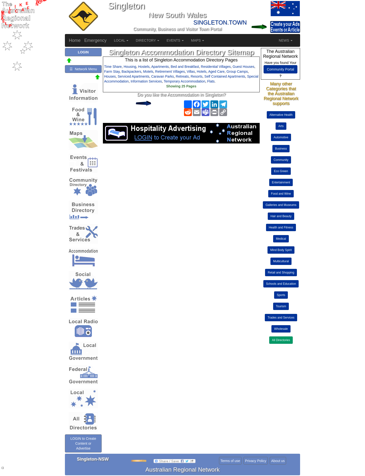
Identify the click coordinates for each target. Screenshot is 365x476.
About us (278, 461)
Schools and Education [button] (281, 284)
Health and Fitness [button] (281, 227)
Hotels (202, 71)
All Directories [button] (281, 340)
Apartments (160, 67)
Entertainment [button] (281, 182)
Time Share (113, 67)
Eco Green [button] (281, 171)
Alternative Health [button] (281, 115)
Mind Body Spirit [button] (281, 250)
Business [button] (281, 148)
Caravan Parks (162, 76)
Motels (148, 71)
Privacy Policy (255, 461)
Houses (110, 76)
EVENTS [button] (175, 40)
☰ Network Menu (83, 69)
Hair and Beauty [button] (281, 216)
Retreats (182, 76)
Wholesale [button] (281, 329)
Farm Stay (112, 71)
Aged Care (216, 71)
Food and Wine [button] (281, 193)
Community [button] (281, 160)
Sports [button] (281, 295)
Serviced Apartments (133, 76)
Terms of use (230, 461)
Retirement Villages (170, 71)
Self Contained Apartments (224, 76)
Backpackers (131, 71)
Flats (211, 81)
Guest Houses (244, 67)
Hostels (144, 67)
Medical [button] (281, 238)
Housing (130, 67)
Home (75, 40)
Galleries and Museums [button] (281, 205)
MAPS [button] (197, 40)
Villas (191, 71)
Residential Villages (216, 67)
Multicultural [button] (281, 261)
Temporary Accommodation (184, 81)
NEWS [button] (285, 40)
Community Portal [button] (280, 69)
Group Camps (237, 71)
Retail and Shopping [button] (281, 272)
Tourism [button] (281, 306)
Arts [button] (280, 126)
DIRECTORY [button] (147, 40)
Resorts (196, 76)
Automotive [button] (281, 137)
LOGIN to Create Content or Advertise (83, 443)
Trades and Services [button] (281, 317)
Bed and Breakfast (185, 67)
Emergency (95, 40)
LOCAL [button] (121, 40)
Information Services (146, 81)
